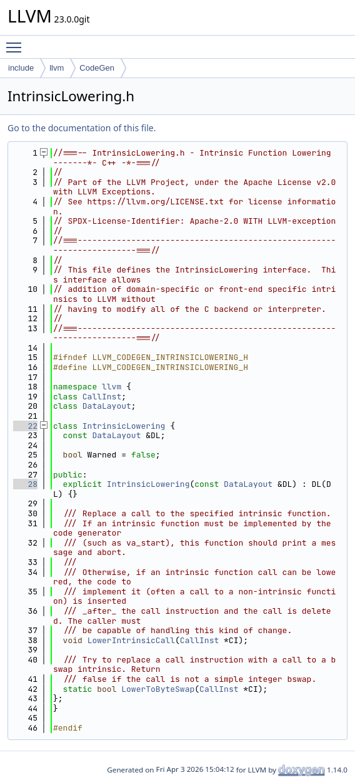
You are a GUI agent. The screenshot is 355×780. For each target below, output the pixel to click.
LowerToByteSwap (157, 689)
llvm (56, 67)
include (21, 67)
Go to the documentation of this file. (82, 128)
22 (25, 426)
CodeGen (96, 67)
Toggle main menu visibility (17, 42)
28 (25, 484)
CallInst (101, 396)
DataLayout (106, 406)
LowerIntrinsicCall (131, 640)
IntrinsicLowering (124, 426)
